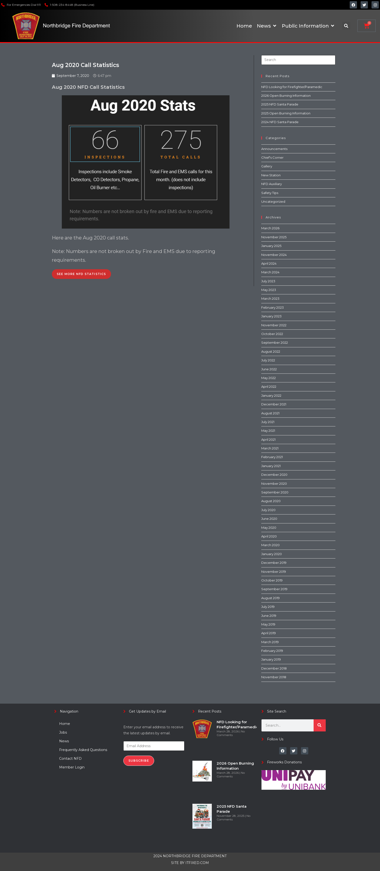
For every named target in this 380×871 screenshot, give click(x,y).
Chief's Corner (272, 157)
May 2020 (268, 527)
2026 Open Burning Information (286, 95)
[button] (346, 26)
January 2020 (271, 554)
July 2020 (268, 510)
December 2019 (273, 563)
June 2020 (269, 519)
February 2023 (272, 307)
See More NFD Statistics (81, 274)
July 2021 (267, 422)
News (64, 741)
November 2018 (273, 677)
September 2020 (274, 492)
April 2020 (269, 536)
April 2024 (269, 263)
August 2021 (270, 413)
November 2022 (273, 325)
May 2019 (268, 624)
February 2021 (272, 457)
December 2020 (274, 474)
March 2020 (270, 545)
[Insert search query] (298, 60)
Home (64, 724)
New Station (271, 175)
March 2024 (270, 272)
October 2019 (272, 580)
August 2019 (270, 598)
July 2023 (268, 281)
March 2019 (270, 642)
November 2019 (273, 571)
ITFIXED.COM (197, 863)
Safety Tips (269, 193)
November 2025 (273, 237)
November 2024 (274, 255)
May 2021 (268, 430)
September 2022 (274, 342)
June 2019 (268, 616)
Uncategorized (273, 201)
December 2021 (273, 404)
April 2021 (268, 439)
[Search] (320, 725)
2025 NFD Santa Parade (279, 104)
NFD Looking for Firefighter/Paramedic (291, 87)
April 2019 (268, 633)
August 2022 (270, 351)
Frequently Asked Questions (83, 750)
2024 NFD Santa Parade (280, 122)
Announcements (274, 149)
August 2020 (271, 501)
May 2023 (268, 290)
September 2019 (274, 589)
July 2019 (268, 607)
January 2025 (271, 246)
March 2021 (269, 448)
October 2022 (272, 334)
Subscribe (138, 760)
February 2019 (272, 651)
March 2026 (270, 228)
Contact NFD (70, 758)
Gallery (266, 166)
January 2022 (271, 395)
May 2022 (268, 378)
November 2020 (274, 483)
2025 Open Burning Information (285, 113)
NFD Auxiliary (271, 184)
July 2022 (268, 360)
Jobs (63, 732)
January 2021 (271, 466)
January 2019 (271, 659)
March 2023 (270, 298)
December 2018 (274, 668)
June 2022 (269, 369)
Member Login (72, 767)
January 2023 (271, 316)
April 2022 (268, 386)
